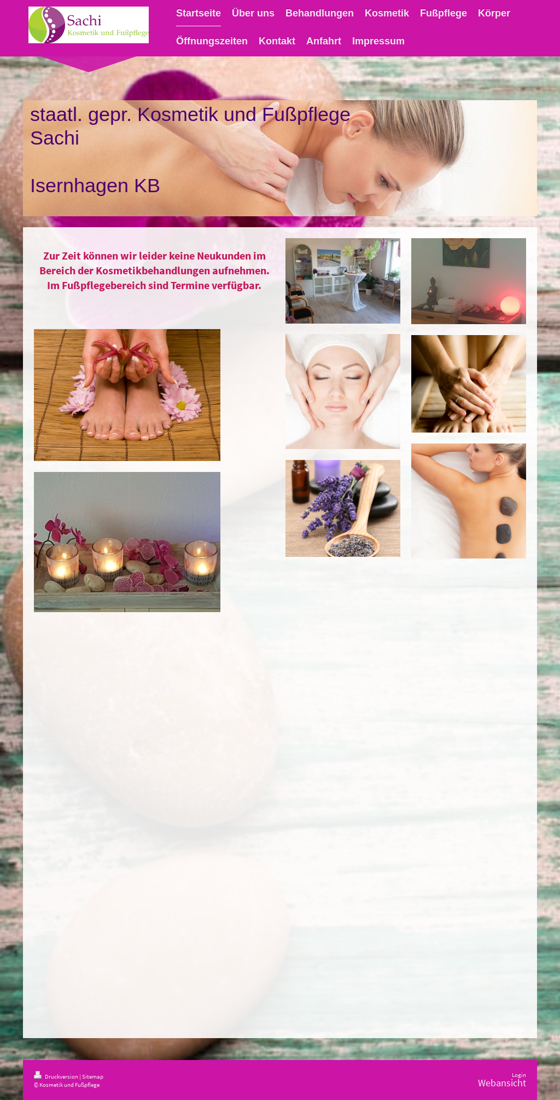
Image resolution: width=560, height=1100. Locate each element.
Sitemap (92, 1076)
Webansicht (502, 1083)
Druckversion (56, 1076)
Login (519, 1075)
